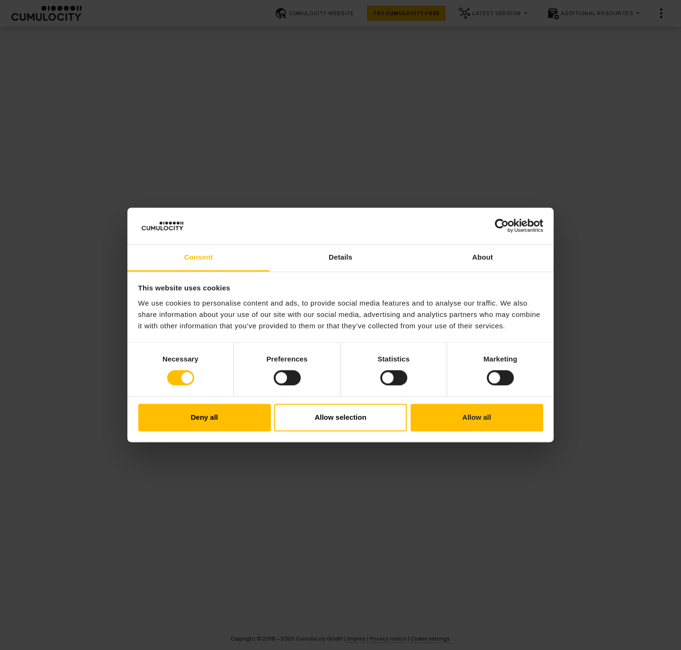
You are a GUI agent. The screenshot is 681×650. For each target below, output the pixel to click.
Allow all (476, 417)
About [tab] (482, 257)
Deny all (204, 417)
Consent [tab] (198, 257)
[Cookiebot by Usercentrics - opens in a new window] (501, 226)
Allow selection (340, 417)
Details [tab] (340, 257)
